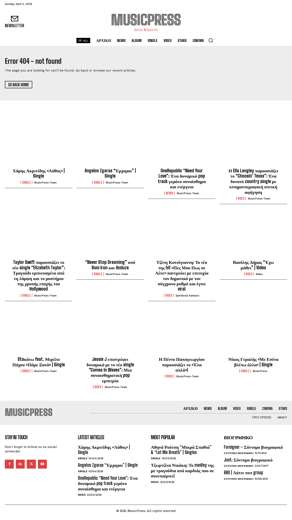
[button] (211, 40)
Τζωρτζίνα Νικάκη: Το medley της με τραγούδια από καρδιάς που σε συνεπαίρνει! (182, 474)
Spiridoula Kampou (187, 297)
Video (241, 200)
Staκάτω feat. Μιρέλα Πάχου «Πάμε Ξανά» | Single (38, 363)
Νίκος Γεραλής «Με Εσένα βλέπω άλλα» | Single (253, 363)
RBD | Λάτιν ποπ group (243, 476)
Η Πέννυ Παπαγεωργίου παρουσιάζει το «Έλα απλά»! (182, 366)
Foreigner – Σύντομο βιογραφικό (253, 450)
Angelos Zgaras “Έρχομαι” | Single (110, 175)
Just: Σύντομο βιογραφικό (248, 463)
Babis (259, 275)
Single (26, 184)
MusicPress (260, 372)
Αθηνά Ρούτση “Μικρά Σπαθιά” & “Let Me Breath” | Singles (181, 453)
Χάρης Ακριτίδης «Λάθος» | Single (38, 175)
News (169, 194)
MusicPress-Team (45, 184)
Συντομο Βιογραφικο (238, 456)
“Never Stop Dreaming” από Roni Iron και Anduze (110, 266)
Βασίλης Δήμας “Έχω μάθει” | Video (253, 266)
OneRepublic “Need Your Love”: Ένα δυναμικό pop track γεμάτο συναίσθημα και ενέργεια (182, 180)
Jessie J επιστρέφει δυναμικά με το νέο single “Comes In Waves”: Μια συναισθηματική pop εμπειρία (110, 371)
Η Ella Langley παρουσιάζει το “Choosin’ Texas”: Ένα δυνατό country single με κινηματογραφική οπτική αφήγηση (253, 183)
